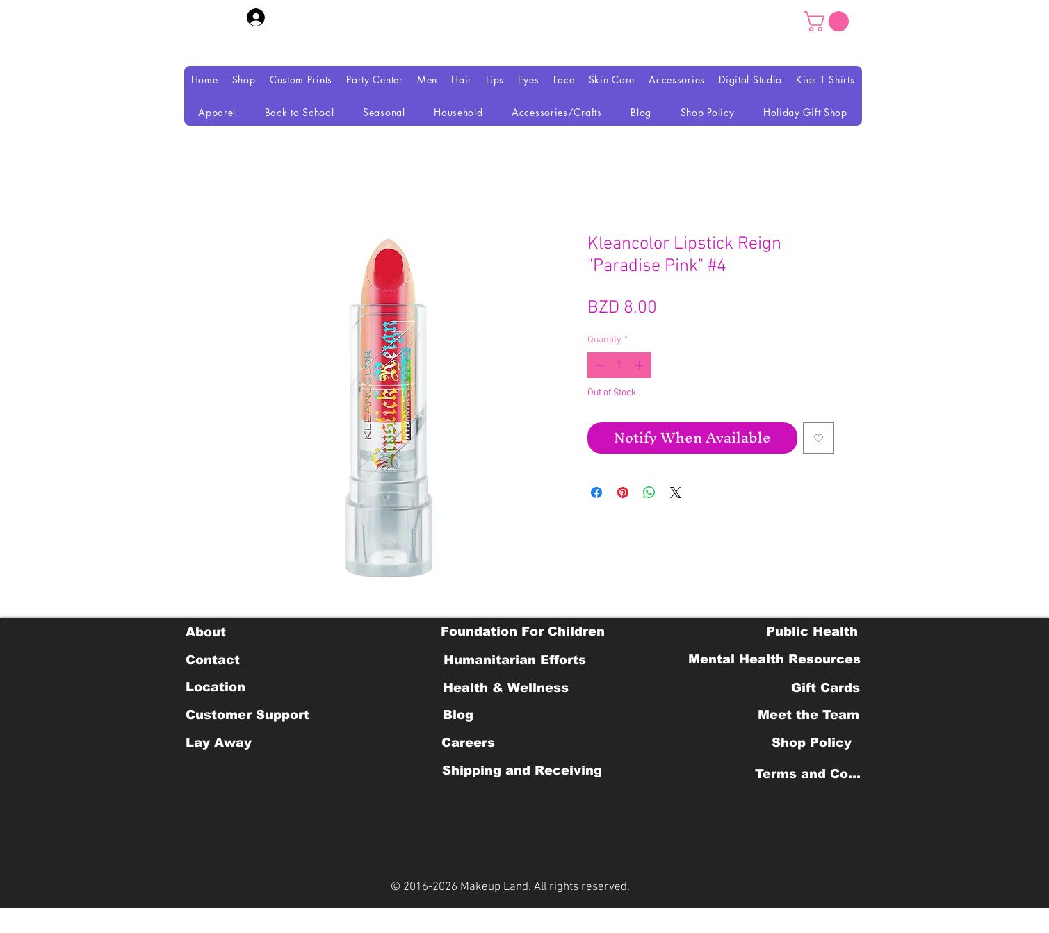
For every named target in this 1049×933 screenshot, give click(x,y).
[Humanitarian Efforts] (515, 660)
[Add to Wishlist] (818, 438)
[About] (206, 632)
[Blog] (458, 715)
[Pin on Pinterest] (623, 492)
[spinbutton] (619, 365)
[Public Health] (812, 631)
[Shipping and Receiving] (522, 770)
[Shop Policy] (811, 743)
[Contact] (213, 660)
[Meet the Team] (808, 715)
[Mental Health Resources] (774, 659)
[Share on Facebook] (596, 492)
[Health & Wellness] (506, 688)
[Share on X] (675, 492)
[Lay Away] (219, 743)
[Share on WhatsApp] (649, 492)
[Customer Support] (247, 715)
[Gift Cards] (826, 688)
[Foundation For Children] (523, 631)
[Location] (216, 687)
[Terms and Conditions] (811, 774)
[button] (829, 21)
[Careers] (468, 743)
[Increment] (640, 365)
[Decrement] (598, 365)
